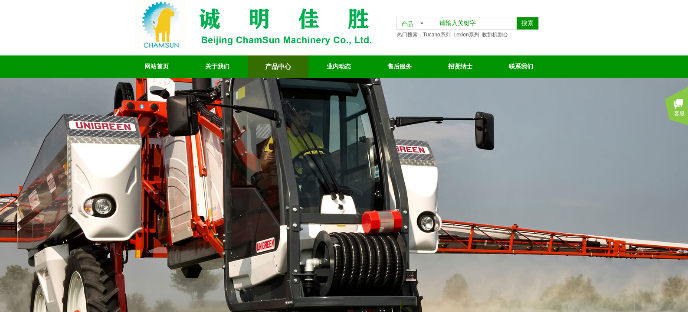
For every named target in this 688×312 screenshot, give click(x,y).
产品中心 (278, 66)
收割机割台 (495, 35)
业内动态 (339, 66)
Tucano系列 (437, 35)
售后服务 (399, 66)
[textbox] (476, 23)
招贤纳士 (460, 66)
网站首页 (156, 66)
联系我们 (521, 66)
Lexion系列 (466, 35)
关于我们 (217, 66)
